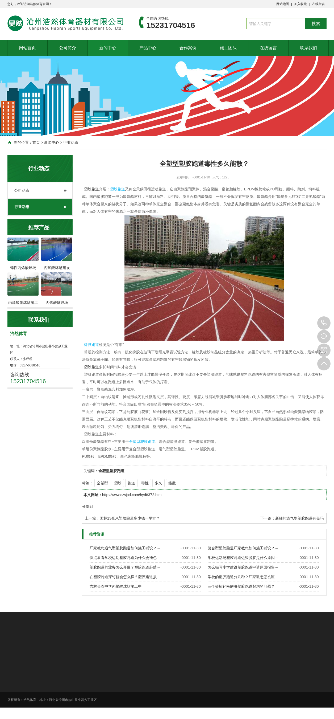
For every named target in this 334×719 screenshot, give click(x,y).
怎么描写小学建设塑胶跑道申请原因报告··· (243, 567)
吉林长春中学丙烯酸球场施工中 (116, 586)
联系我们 (308, 48)
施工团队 (228, 48)
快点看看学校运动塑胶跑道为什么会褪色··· (125, 557)
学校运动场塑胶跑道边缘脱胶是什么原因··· (243, 557)
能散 (172, 483)
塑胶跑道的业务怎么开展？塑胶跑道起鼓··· (125, 567)
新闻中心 (107, 48)
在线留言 (318, 4)
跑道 (131, 483)
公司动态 (21, 190)
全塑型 (102, 483)
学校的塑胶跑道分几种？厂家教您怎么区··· (243, 577)
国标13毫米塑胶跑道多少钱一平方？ (130, 518)
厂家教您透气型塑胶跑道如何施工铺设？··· (125, 548)
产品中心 (147, 48)
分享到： (89, 506)
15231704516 (324, 323)
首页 (36, 142)
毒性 (145, 483)
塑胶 (118, 483)
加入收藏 (300, 4)
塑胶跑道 (91, 189)
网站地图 (282, 4)
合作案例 (188, 48)
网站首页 (27, 48)
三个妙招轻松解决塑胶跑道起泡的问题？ (241, 586)
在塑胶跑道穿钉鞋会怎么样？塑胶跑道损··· (125, 577)
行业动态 (70, 142)
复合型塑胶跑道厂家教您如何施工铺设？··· (243, 548)
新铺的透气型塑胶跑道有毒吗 (299, 518)
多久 (158, 483)
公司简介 (67, 48)
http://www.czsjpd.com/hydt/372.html (132, 495)
